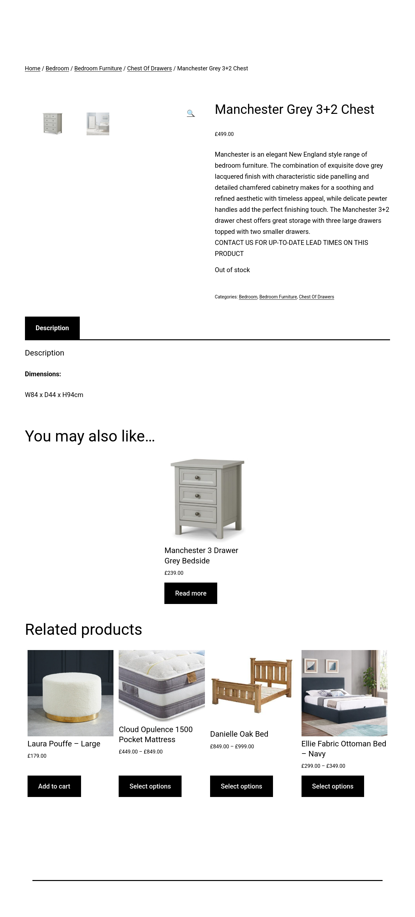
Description (52, 328)
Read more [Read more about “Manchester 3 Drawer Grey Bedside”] (191, 593)
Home (33, 68)
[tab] (52, 328)
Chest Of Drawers (149, 68)
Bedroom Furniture (98, 68)
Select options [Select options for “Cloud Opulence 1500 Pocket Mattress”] (150, 786)
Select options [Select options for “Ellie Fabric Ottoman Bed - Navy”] (333, 786)
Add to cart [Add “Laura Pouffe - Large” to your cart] (54, 786)
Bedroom (57, 68)
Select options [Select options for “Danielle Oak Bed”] (241, 786)
